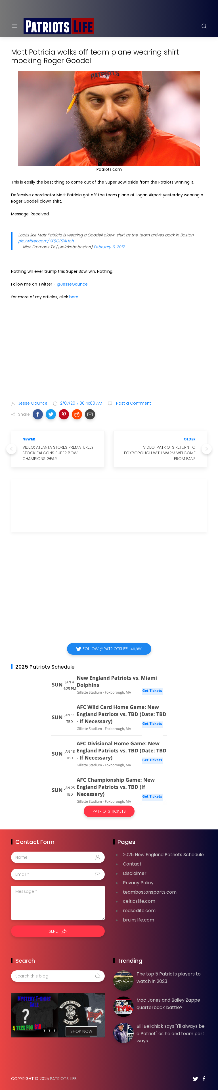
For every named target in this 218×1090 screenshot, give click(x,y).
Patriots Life (63, 1078)
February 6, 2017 (109, 247)
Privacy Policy (138, 882)
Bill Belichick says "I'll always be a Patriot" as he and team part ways (171, 1033)
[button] (38, 414)
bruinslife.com (138, 920)
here (73, 297)
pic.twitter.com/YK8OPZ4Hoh (46, 241)
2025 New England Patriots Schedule (163, 854)
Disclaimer (134, 873)
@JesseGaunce (72, 284)
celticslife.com (139, 901)
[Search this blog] (58, 976)
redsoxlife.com (139, 910)
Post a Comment (133, 403)
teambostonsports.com (150, 892)
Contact (132, 864)
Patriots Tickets (109, 811)
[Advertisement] (109, 351)
